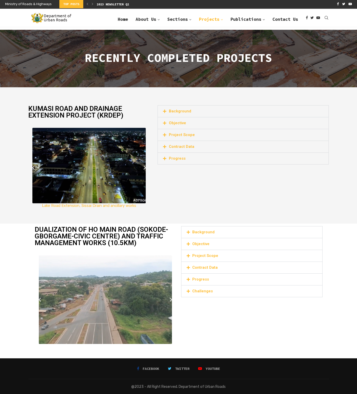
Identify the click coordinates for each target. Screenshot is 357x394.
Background (180, 110)
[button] (33, 167)
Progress (177, 158)
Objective (177, 122)
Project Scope (182, 134)
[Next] (92, 4)
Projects (209, 19)
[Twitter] (343, 4)
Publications (246, 19)
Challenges (202, 290)
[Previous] (87, 4)
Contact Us (285, 19)
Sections (177, 19)
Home (123, 19)
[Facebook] (338, 4)
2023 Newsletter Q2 (113, 4)
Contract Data (181, 146)
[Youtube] (350, 4)
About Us (146, 19)
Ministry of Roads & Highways (28, 4)
